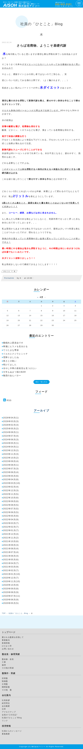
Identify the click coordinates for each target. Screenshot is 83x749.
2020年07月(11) (11, 596)
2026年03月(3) (11, 421)
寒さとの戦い (10, 361)
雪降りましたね (11, 357)
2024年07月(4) (11, 436)
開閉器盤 (6, 687)
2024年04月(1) (11, 447)
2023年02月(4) (11, 487)
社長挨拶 (6, 700)
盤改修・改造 (8, 659)
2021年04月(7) (11, 563)
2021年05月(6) (11, 559)
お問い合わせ (8, 649)
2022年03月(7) (11, 523)
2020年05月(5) (11, 603)
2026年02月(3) (11, 425)
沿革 (4, 709)
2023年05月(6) (11, 476)
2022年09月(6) (11, 501)
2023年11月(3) (11, 454)
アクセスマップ (9, 712)
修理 (4, 665)
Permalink (9, 278)
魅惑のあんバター (12, 375)
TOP (4, 613)
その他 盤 (7, 690)
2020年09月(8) (11, 589)
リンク (5, 721)
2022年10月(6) (11, 498)
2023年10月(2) (11, 458)
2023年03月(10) (11, 483)
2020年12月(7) (11, 578)
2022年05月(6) (11, 516)
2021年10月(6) (11, 541)
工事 (4, 662)
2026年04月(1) (11, 418)
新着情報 (6, 643)
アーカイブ (41, 410)
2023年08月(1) (11, 465)
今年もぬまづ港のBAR (14, 372)
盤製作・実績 (8, 673)
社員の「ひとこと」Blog (18, 613)
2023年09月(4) (11, 461)
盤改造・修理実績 (11, 654)
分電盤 (5, 684)
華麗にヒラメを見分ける (15, 346)
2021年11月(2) (11, 538)
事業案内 (6, 640)
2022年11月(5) (11, 494)
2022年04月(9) (11, 519)
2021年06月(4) (11, 556)
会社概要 (6, 706)
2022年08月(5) (11, 505)
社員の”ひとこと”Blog (12, 718)
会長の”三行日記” (9, 715)
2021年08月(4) (11, 549)
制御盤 (5, 681)
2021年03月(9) (11, 567)
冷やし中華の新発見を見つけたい (20, 368)
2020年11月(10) (11, 581)
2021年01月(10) (11, 574)
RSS (9, 400)
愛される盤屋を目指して (13, 637)
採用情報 (6, 726)
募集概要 (6, 734)
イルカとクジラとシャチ (15, 354)
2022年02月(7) (11, 527)
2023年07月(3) (11, 469)
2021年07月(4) (11, 552)
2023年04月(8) (11, 479)
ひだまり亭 (7, 646)
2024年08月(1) (11, 432)
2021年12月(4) (11, 534)
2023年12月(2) (11, 450)
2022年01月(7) (11, 530)
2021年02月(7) (11, 570)
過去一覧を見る (41, 382)
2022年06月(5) (11, 512)
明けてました (10, 365)
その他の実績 (8, 668)
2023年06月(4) (11, 472)
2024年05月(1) (11, 443)
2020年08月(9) (11, 592)
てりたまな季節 (11, 350)
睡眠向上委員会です (13, 343)
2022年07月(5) (11, 509)
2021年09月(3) (11, 545)
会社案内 (6, 695)
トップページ (8, 632)
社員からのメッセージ (12, 731)
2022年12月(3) (11, 490)
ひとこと (6, 271)
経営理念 (6, 703)
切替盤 (5, 678)
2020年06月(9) (11, 600)
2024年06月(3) (11, 439)
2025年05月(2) (11, 428)
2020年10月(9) (11, 585)
